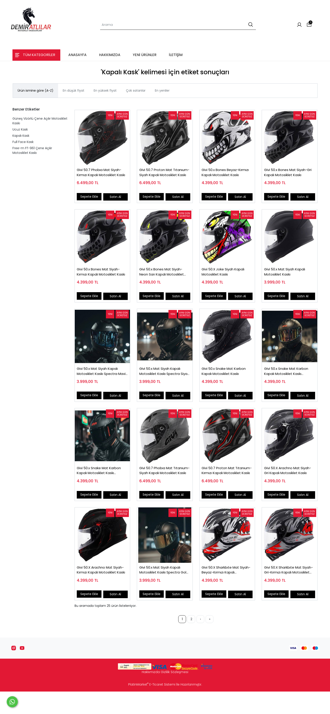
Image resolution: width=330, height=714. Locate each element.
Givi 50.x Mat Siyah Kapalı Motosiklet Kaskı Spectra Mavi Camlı (99, 383)
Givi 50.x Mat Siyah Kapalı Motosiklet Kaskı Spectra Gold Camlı (162, 590)
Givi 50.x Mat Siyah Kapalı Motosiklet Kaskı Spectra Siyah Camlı (162, 383)
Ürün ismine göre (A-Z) (35, 90)
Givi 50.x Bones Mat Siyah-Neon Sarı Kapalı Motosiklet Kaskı (164, 279)
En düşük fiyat (73, 90)
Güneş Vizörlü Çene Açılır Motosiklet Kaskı (39, 120)
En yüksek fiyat (105, 90)
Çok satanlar (136, 90)
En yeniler (162, 90)
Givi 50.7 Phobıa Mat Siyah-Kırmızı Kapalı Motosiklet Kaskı (101, 175)
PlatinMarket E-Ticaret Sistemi (151, 707)
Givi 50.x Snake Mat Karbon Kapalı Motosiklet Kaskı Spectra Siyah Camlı (101, 487)
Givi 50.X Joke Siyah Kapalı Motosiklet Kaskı (225, 279)
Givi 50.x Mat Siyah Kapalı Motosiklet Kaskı (287, 279)
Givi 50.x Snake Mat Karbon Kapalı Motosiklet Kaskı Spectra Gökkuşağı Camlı (289, 383)
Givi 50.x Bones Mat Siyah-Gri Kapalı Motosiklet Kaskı (288, 175)
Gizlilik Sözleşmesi (174, 694)
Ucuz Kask (20, 129)
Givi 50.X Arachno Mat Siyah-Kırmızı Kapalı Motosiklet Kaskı (97, 590)
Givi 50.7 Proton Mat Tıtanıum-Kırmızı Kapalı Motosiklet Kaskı (223, 487)
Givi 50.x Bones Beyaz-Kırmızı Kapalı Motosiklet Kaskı (223, 175)
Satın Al (115, 199)
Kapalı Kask (20, 135)
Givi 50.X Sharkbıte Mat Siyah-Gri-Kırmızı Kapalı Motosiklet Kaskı (285, 590)
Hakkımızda (151, 694)
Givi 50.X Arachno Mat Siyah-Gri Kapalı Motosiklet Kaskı (288, 487)
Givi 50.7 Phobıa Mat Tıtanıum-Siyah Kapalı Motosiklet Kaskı (160, 487)
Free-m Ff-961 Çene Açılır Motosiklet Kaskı (32, 150)
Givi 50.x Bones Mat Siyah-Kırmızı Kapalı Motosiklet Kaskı (100, 279)
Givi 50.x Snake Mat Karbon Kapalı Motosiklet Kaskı (226, 383)
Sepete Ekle (91, 199)
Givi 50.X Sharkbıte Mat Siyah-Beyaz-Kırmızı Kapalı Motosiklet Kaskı (226, 590)
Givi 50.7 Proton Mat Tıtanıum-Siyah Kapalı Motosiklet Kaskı (160, 175)
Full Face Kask (23, 142)
